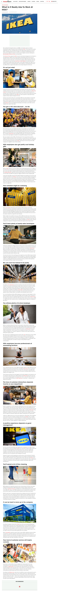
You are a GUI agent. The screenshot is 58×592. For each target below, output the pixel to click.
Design (37, 1)
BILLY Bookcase (19, 378)
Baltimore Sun (11, 572)
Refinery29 (11, 133)
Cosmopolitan (7, 207)
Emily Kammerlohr (5, 12)
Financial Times (7, 56)
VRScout (14, 176)
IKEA (24, 49)
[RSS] (49, 1)
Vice (24, 334)
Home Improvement (22, 1)
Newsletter (53, 1)
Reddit (27, 416)
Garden (28, 1)
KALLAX (7, 102)
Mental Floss (32, 248)
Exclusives (15, 1)
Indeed (28, 219)
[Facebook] (46, 1)
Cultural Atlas (20, 289)
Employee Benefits (8, 172)
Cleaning (33, 1)
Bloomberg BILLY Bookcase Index (9, 54)
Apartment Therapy (11, 488)
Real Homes (26, 368)
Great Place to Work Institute (20, 61)
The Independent (11, 284)
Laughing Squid (10, 566)
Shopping (42, 1)
